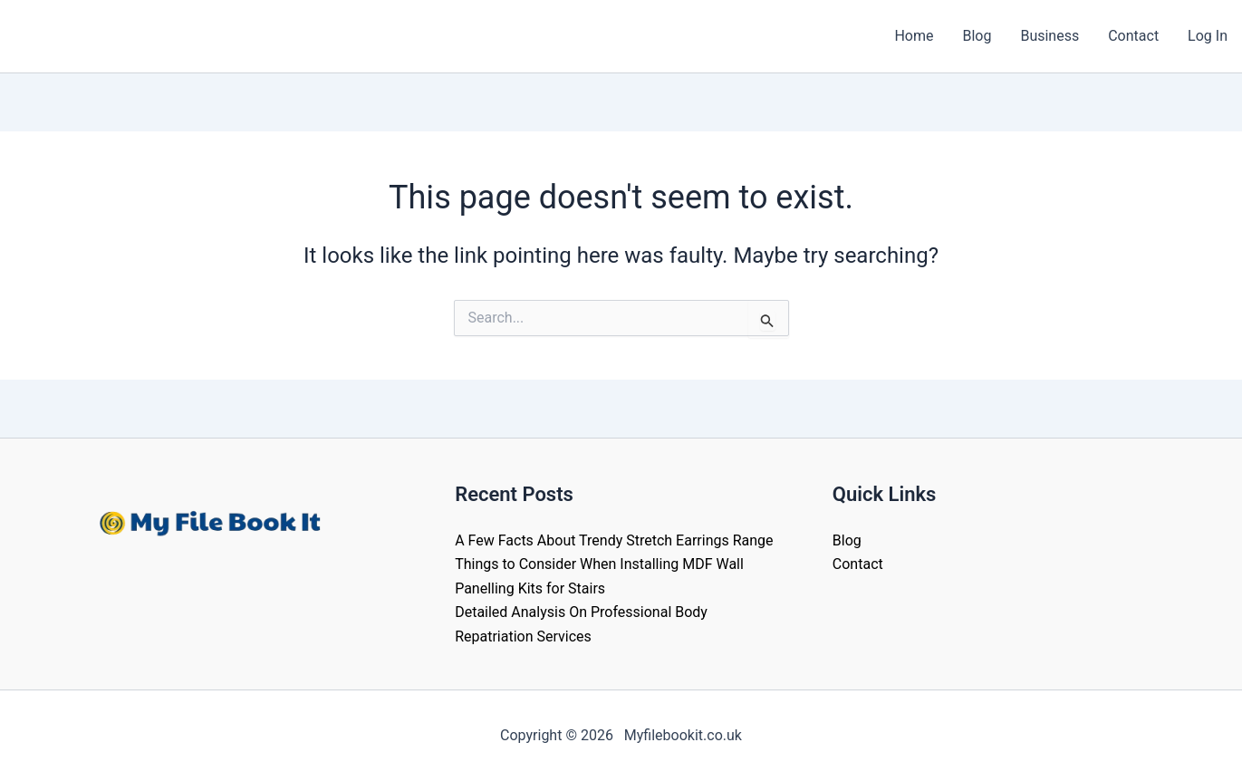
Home (913, 35)
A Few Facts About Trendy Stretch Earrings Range (614, 540)
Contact (1133, 35)
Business (1049, 35)
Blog (976, 35)
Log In (1208, 35)
